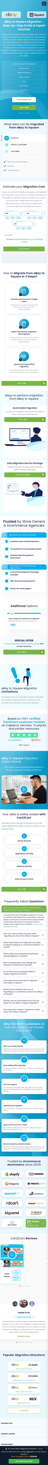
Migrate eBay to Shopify (24, 1349)
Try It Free (24, 108)
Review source (24, 1319)
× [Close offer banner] (46, 1448)
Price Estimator (24, 100)
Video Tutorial (24, 77)
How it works (24, 68)
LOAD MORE (24, 1393)
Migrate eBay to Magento (24, 1371)
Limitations (24, 90)
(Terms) (40, 1449)
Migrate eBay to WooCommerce (24, 1360)
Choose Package (30, 464)
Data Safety (24, 86)
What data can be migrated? (24, 64)
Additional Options (24, 73)
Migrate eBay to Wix (24, 1383)
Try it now (31, 641)
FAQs (24, 81)
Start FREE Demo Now (24, 1461)
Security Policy (7, 818)
